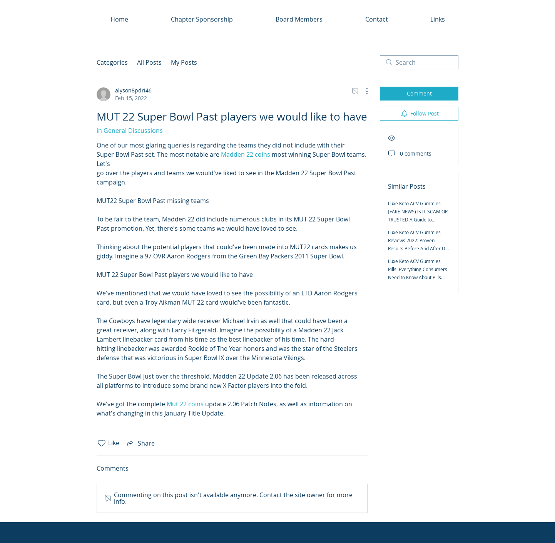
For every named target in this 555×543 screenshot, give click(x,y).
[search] (419, 62)
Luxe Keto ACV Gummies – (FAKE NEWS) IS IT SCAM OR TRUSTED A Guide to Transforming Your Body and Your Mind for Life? (418, 219)
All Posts (149, 62)
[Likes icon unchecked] (102, 443)
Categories (112, 62)
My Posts (184, 62)
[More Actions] (363, 91)
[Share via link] (140, 443)
